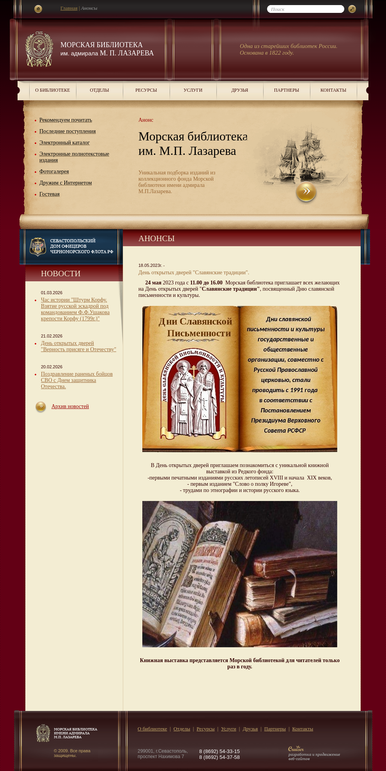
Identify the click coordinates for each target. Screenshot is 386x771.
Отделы (99, 90)
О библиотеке (52, 90)
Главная (69, 8)
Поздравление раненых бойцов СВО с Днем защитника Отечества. (77, 380)
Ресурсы (146, 90)
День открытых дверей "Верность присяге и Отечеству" (78, 346)
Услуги (193, 90)
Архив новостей (70, 406)
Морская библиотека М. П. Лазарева (107, 49)
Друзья (239, 90)
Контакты (333, 90)
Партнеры (286, 90)
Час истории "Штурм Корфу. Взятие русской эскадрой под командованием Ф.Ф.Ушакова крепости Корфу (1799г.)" (75, 309)
